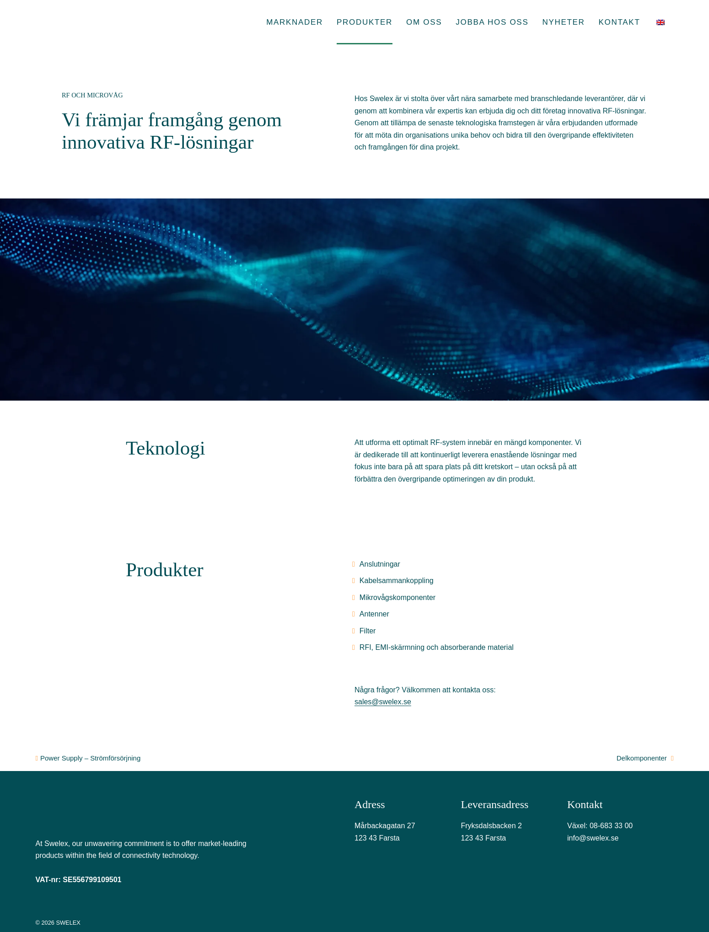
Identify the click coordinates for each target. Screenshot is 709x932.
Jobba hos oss (492, 22)
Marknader (294, 22)
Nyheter (563, 22)
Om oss (424, 22)
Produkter (364, 22)
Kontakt (619, 22)
